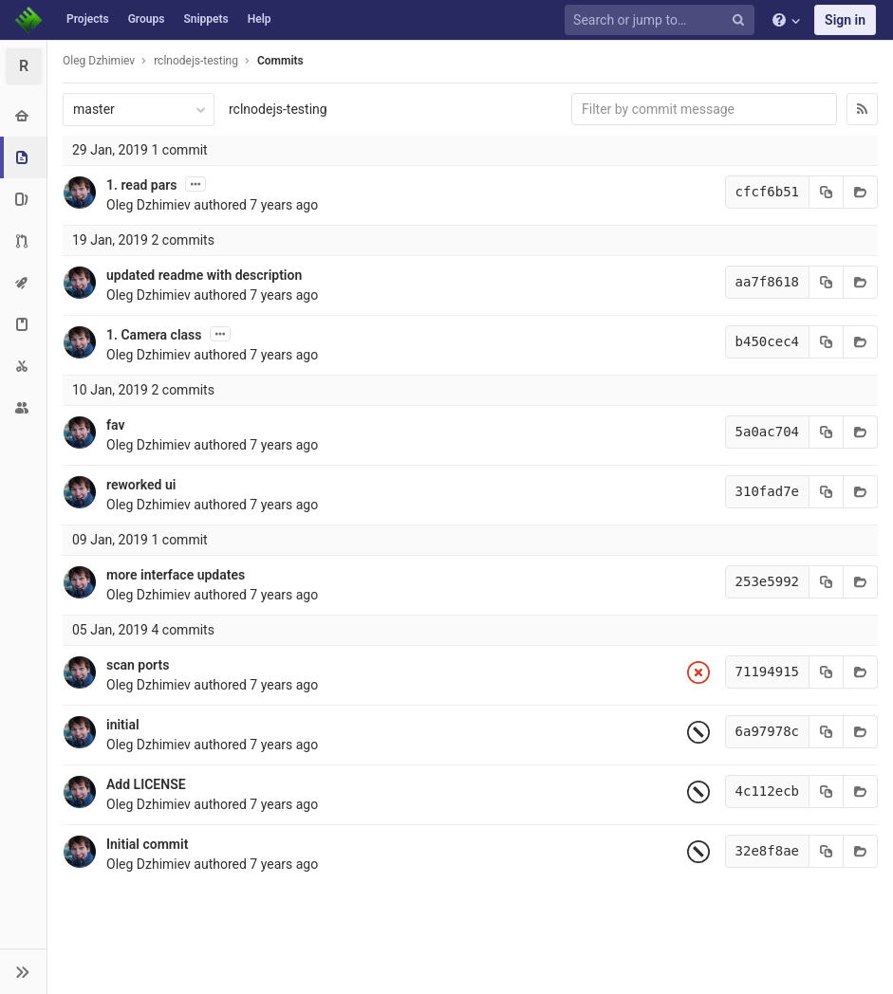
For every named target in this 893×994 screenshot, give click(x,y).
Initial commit (147, 844)
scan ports (137, 664)
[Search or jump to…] (662, 20)
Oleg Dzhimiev (99, 60)
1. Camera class (153, 334)
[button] (23, 971)
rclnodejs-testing (278, 109)
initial (123, 724)
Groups (146, 19)
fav (115, 425)
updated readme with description (204, 275)
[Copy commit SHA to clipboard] (826, 192)
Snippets (205, 19)
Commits (280, 60)
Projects (87, 19)
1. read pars (141, 185)
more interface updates (175, 574)
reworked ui (141, 484)
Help (259, 19)
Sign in (845, 20)
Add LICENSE (146, 784)
